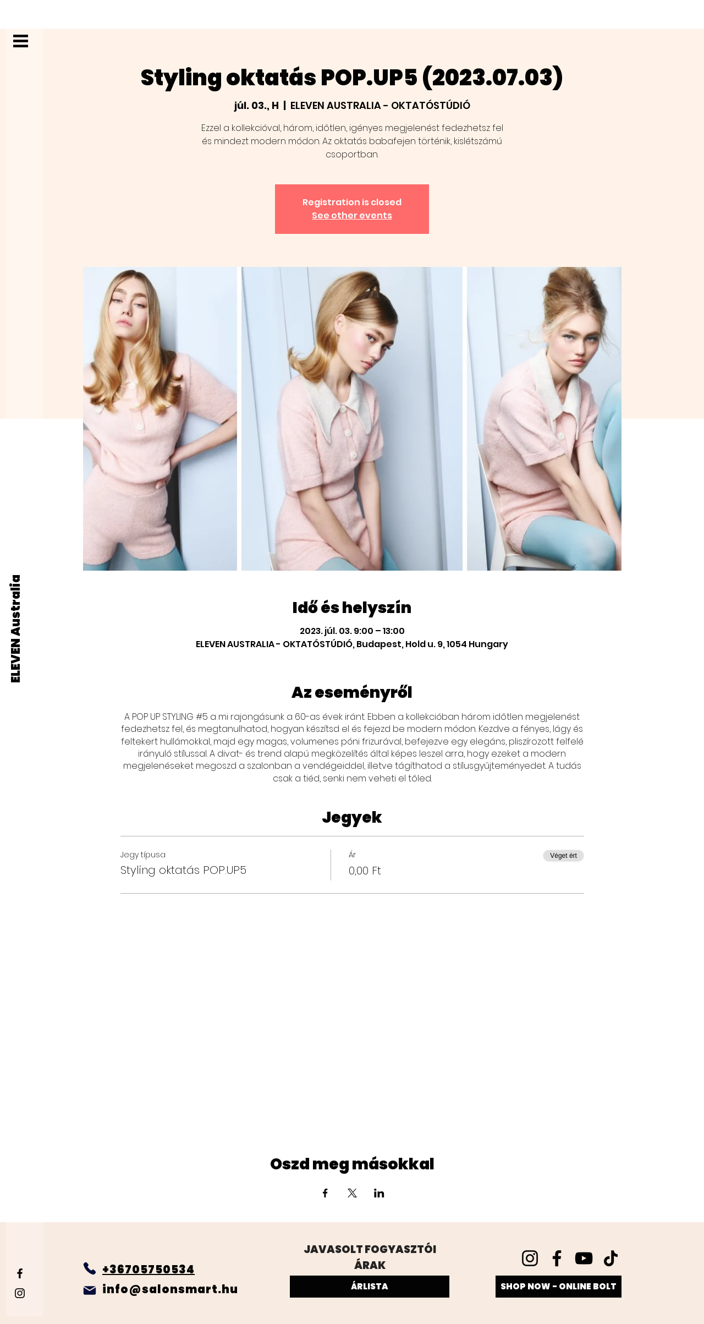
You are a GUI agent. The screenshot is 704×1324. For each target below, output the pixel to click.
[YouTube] (584, 1258)
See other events (352, 215)
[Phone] (89, 1268)
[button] (20, 41)
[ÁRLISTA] (369, 1287)
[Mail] (89, 1290)
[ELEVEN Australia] (16, 629)
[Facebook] (19, 1273)
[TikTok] (611, 1258)
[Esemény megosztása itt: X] (352, 1193)
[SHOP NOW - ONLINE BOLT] (559, 1287)
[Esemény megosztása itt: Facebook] (325, 1193)
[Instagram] (19, 1293)
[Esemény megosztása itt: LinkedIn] (379, 1193)
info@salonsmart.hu (170, 1289)
